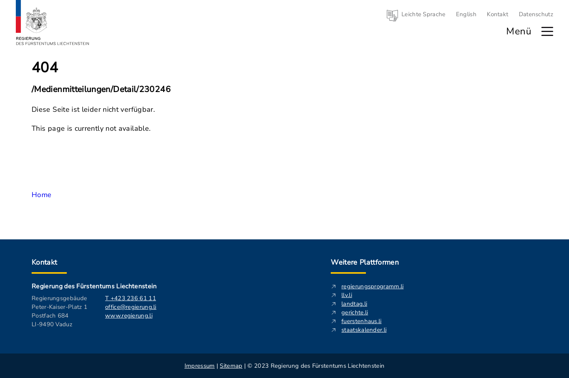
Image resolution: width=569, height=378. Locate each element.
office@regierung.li (130, 307)
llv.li (346, 295)
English (466, 14)
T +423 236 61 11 (130, 298)
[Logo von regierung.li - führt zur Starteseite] (52, 22)
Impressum (200, 366)
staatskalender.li (363, 330)
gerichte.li (354, 312)
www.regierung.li (129, 316)
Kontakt (497, 14)
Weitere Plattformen (365, 262)
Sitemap (231, 366)
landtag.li (354, 304)
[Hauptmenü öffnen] (547, 31)
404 (45, 68)
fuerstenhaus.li (361, 321)
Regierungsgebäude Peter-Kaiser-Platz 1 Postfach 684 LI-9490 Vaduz (59, 311)
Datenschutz (536, 14)
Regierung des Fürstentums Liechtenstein (94, 286)
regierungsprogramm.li (372, 286)
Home (41, 194)
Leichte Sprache (423, 14)
